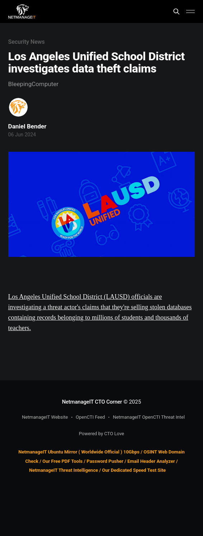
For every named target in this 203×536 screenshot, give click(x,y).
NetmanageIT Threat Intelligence (63, 470)
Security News (26, 41)
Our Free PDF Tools (62, 461)
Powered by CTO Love (101, 433)
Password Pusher (105, 461)
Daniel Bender (27, 126)
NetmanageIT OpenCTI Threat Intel (149, 417)
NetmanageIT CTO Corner (92, 402)
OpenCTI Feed (90, 417)
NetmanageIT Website (45, 417)
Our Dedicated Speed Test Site (134, 470)
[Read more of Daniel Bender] (18, 107)
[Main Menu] (190, 11)
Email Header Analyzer (151, 461)
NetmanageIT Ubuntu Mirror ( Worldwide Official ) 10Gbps (78, 452)
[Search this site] (176, 11)
